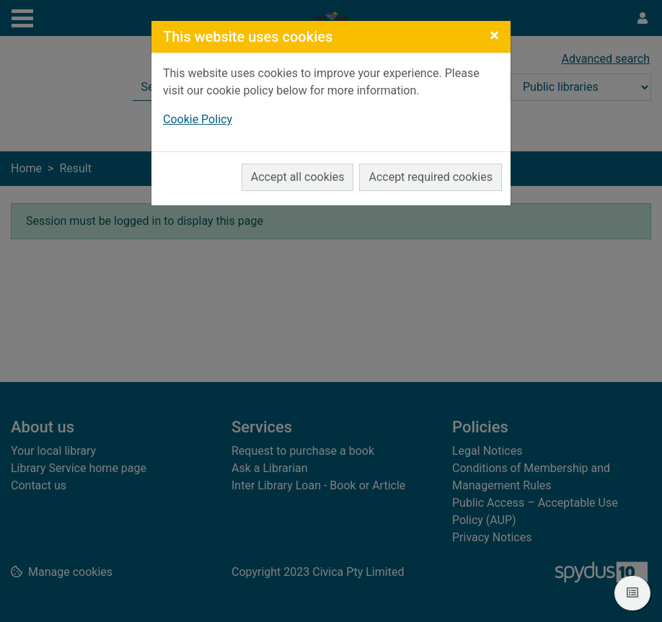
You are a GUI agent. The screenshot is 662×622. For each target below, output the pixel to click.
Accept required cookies (430, 177)
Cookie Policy (197, 119)
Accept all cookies (298, 177)
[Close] (494, 35)
